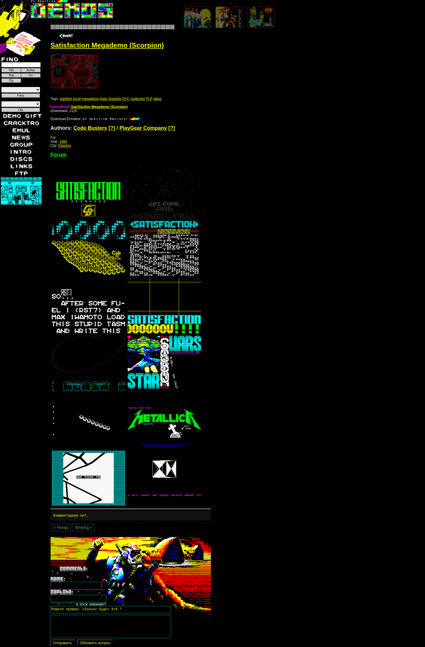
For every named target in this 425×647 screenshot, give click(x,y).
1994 (63, 142)
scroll (77, 99)
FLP (149, 99)
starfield (66, 99)
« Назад (61, 528)
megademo (90, 99)
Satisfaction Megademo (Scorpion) (89, 107)
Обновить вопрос (95, 644)
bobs (103, 99)
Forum (59, 155)
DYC (125, 99)
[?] (112, 128)
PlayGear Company (143, 128)
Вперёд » (83, 528)
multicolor (137, 99)
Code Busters (90, 128)
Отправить (62, 644)
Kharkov (64, 146)
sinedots (114, 99)
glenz (157, 99)
